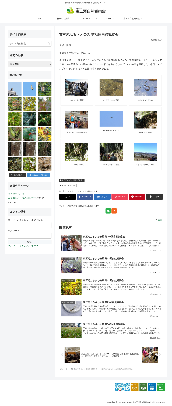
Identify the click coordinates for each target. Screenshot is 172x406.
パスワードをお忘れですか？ (23, 246)
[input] (29, 44)
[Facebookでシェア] (85, 197)
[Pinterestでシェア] (137, 197)
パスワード (14, 230)
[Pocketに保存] (119, 197)
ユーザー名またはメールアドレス (25, 220)
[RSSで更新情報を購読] (114, 211)
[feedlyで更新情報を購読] (108, 211)
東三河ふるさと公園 (68, 185)
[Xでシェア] (67, 197)
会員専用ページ (16, 194)
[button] (154, 197)
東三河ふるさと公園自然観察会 (72, 180)
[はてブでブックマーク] (102, 197)
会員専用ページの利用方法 (22, 198)
